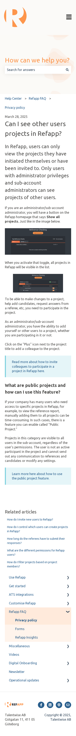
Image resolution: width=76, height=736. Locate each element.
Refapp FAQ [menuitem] (17, 612)
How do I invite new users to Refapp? (30, 519)
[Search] (67, 70)
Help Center (13, 98)
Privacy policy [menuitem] (26, 620)
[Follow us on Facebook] (41, 705)
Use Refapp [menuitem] (17, 577)
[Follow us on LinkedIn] (50, 705)
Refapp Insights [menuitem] (26, 637)
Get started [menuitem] (17, 586)
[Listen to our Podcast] (59, 705)
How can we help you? (37, 60)
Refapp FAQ (37, 98)
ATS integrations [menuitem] (21, 594)
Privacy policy (15, 107)
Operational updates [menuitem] (24, 680)
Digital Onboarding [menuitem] (23, 663)
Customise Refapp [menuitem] (22, 603)
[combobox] (34, 70)
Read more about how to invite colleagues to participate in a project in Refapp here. (34, 366)
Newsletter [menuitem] (17, 672)
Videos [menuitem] (14, 654)
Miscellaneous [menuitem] (19, 646)
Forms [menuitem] (20, 629)
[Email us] (68, 705)
